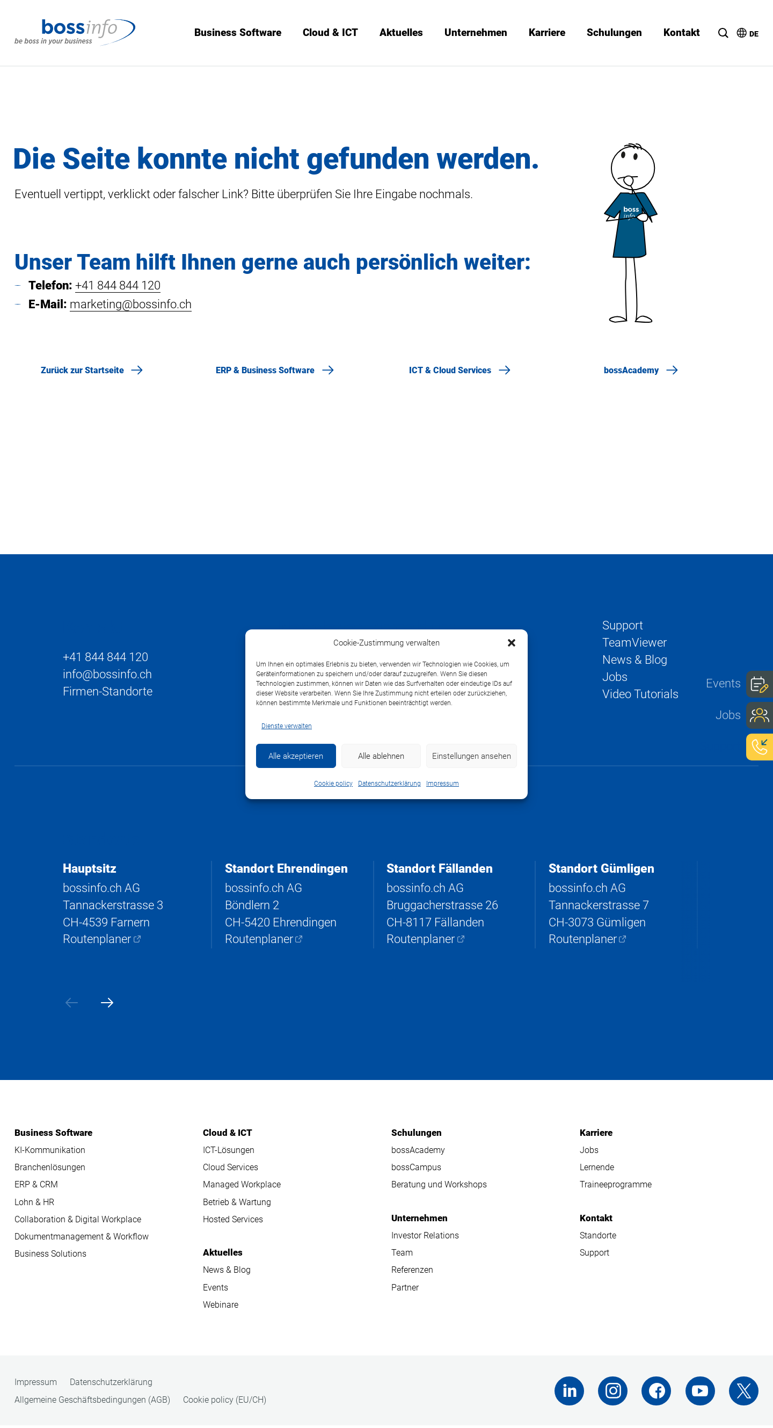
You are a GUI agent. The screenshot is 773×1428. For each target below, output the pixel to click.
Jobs (728, 714)
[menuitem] (743, 29)
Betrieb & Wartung (237, 1204)
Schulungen (416, 1133)
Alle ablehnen (381, 756)
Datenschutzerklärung (389, 783)
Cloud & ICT (227, 1133)
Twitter (744, 1394)
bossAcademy (631, 370)
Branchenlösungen (49, 1169)
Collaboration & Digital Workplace (77, 1221)
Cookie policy (333, 783)
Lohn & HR (34, 1204)
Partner (405, 1290)
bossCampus (416, 1169)
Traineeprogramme (616, 1186)
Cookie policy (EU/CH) (224, 1402)
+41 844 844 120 (118, 285)
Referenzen (412, 1272)
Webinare (220, 1307)
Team (402, 1255)
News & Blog (634, 660)
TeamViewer (634, 642)
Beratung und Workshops (439, 1186)
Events (723, 683)
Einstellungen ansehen (471, 756)
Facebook (655, 1394)
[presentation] (70, 1003)
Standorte (598, 1237)
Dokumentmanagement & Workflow (81, 1239)
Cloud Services (230, 1169)
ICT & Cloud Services (450, 370)
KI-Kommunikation (49, 1151)
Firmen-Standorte (107, 692)
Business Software (53, 1133)
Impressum (442, 783)
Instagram (611, 1394)
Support (720, 745)
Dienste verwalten (286, 726)
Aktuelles (223, 1254)
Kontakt (596, 1219)
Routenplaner (97, 940)
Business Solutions (50, 1256)
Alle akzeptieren (295, 756)
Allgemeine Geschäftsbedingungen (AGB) (92, 1402)
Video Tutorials (640, 695)
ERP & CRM (36, 1186)
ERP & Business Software (265, 370)
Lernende (597, 1169)
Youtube (699, 1394)
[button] (511, 642)
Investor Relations (425, 1237)
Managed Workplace (242, 1186)
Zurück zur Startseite (82, 370)
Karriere (596, 1133)
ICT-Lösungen (228, 1151)
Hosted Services (233, 1221)
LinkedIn (566, 1394)
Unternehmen (419, 1219)
